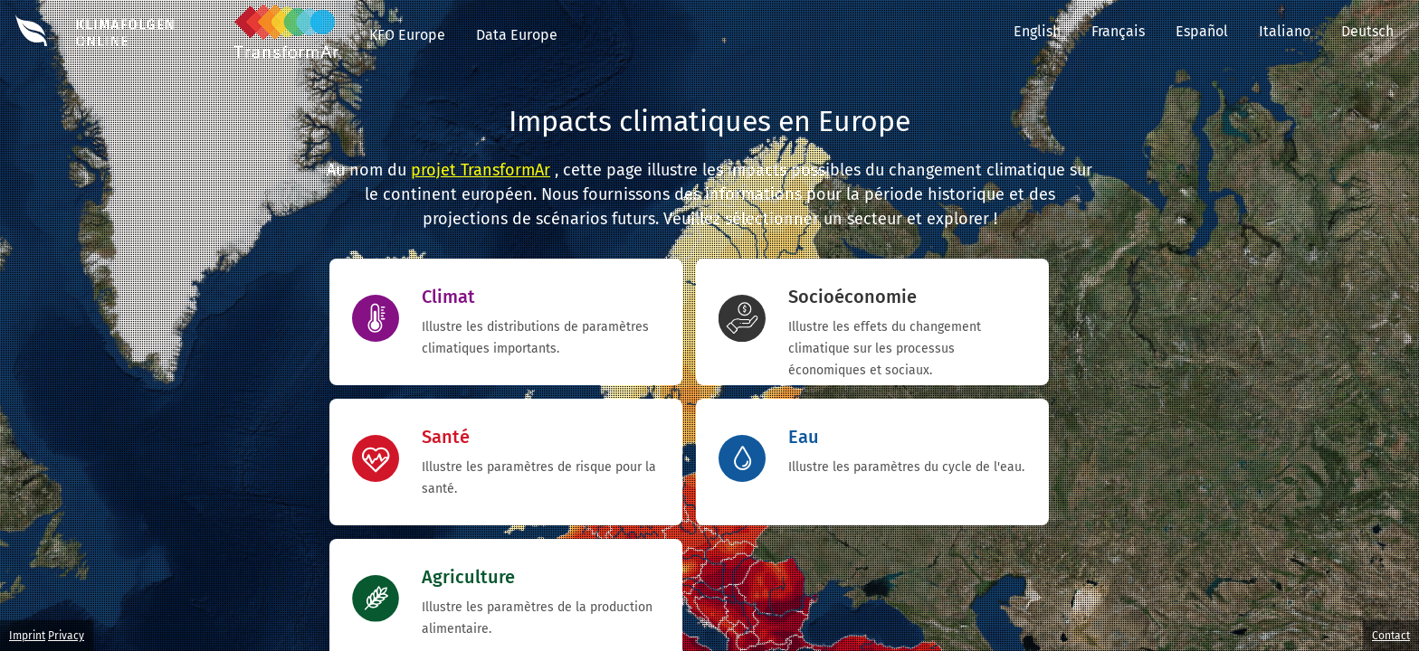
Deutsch (1380, 31)
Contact (1391, 635)
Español (1202, 31)
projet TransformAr (480, 170)
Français (1118, 31)
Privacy (66, 635)
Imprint (27, 635)
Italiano (1284, 31)
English (1037, 31)
